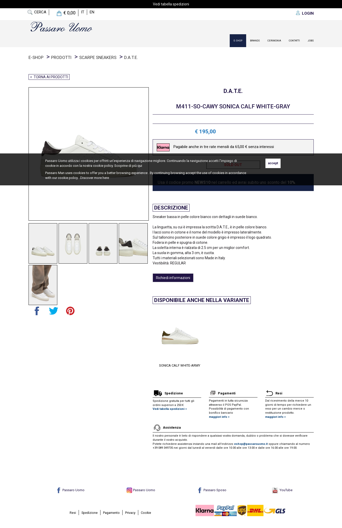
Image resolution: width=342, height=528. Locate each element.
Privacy (130, 513)
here (106, 178)
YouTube (282, 490)
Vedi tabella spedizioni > (170, 409)
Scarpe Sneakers (97, 57)
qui (139, 166)
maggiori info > (219, 417)
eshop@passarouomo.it (251, 444)
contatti (294, 40)
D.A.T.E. (131, 57)
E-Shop (238, 40)
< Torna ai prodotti (49, 77)
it (82, 12)
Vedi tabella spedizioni (171, 4)
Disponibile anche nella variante (201, 300)
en (92, 12)
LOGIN (308, 13)
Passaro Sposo (211, 490)
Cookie (146, 513)
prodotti (61, 57)
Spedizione (89, 513)
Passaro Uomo (70, 490)
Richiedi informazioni (173, 278)
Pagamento (111, 513)
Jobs (311, 40)
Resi (73, 513)
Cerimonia (274, 40)
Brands (255, 40)
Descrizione (171, 208)
